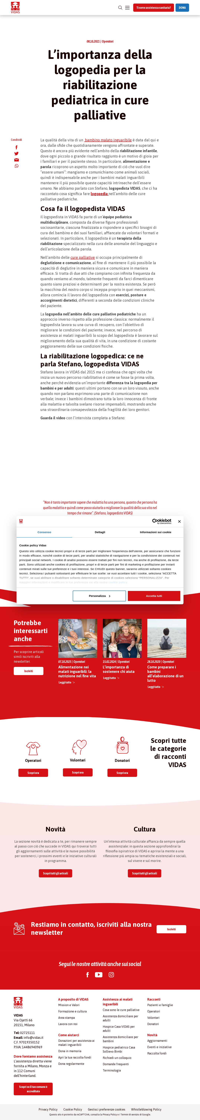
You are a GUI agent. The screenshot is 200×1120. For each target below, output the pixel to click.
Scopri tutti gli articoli (55, 873)
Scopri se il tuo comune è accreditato (33, 1089)
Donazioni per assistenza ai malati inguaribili (76, 1042)
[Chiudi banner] (179, 521)
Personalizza (99, 595)
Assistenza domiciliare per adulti (120, 1018)
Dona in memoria (69, 1051)
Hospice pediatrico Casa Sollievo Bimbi (119, 1049)
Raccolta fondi (157, 1053)
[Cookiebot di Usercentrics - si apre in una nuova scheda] (155, 521)
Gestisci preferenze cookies (106, 1109)
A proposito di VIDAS (73, 999)
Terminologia (112, 1070)
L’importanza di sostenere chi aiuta (119, 669)
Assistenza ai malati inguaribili (117, 1001)
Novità (152, 1035)
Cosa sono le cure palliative (121, 1010)
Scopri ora (33, 772)
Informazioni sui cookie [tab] (155, 532)
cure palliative (83, 257)
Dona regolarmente (71, 1063)
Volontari (153, 1017)
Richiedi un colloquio (117, 1057)
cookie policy (118, 582)
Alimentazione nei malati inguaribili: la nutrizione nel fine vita (77, 671)
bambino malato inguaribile (108, 140)
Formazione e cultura (72, 1011)
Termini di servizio (129, 1114)
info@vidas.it (33, 1038)
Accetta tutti (154, 595)
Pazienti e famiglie (160, 1005)
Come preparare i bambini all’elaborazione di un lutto (165, 674)
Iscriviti (28, 671)
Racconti (153, 999)
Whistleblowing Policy (146, 1109)
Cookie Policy (72, 1109)
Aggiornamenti (157, 1040)
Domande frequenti (116, 1064)
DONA (182, 7)
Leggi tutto (65, 682)
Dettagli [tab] (100, 532)
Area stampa (66, 1017)
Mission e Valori (69, 1005)
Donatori (153, 1024)
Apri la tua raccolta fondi (74, 1057)
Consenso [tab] (44, 532)
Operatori (153, 1011)
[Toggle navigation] (127, 7)
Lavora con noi (68, 1024)
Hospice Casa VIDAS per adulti (119, 1028)
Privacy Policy (48, 1109)
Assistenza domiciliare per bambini (120, 1039)
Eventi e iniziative (159, 1047)
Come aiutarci (68, 1035)
